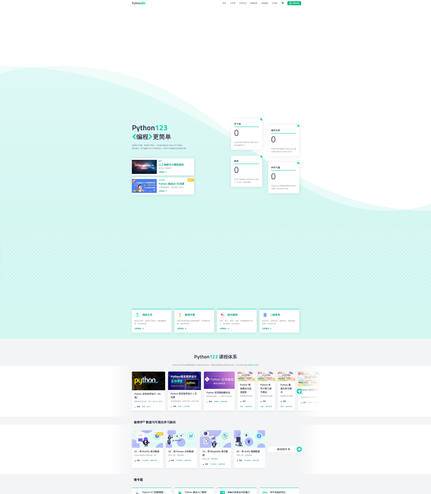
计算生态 (242, 3)
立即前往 (163, 172)
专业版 (274, 3)
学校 (224, 3)
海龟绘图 (253, 3)
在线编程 (264, 3)
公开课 (232, 3)
